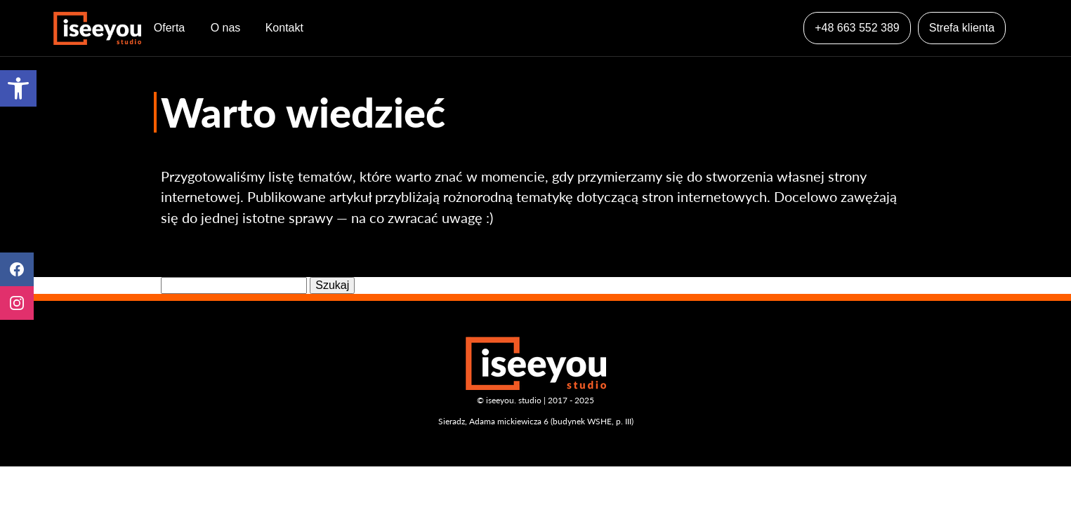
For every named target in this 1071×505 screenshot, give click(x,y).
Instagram (17, 303)
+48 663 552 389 (857, 28)
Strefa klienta (961, 28)
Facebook (17, 269)
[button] (18, 88)
